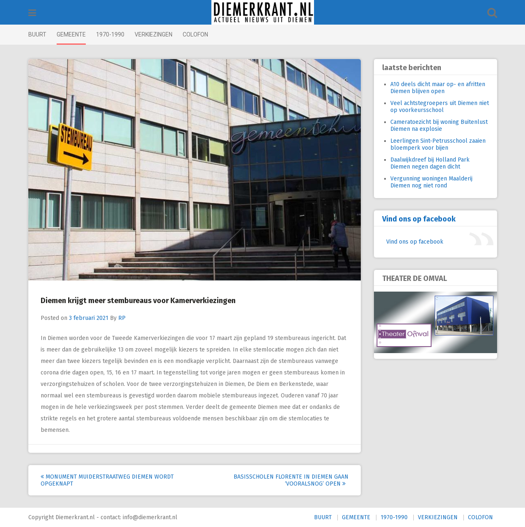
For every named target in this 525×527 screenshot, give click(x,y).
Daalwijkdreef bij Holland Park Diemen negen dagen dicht (430, 163)
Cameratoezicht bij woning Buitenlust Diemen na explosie (439, 125)
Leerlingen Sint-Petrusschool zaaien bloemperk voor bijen (438, 144)
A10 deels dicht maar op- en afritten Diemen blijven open (437, 88)
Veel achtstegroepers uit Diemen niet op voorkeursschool (439, 107)
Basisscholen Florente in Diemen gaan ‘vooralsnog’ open (291, 480)
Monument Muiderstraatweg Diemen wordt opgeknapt (107, 480)
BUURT (37, 34)
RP (122, 318)
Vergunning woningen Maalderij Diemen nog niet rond (431, 182)
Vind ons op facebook (419, 219)
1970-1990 (110, 34)
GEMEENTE (71, 34)
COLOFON (195, 34)
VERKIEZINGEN (153, 34)
